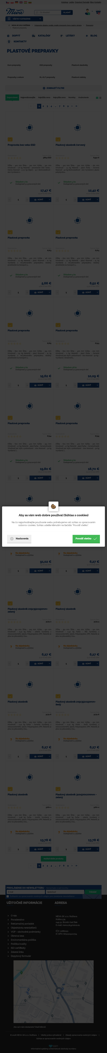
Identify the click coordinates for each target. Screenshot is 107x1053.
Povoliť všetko (86, 539)
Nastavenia (19, 539)
